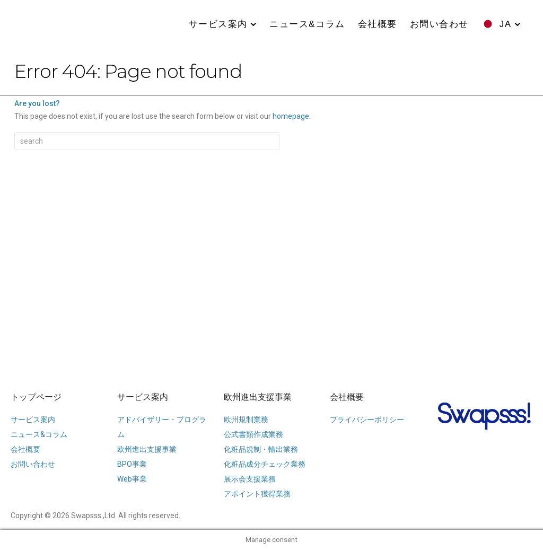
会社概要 (377, 24)
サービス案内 (218, 24)
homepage (291, 116)
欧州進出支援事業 (258, 397)
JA (506, 24)
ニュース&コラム (307, 24)
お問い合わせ (439, 24)
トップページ (36, 397)
